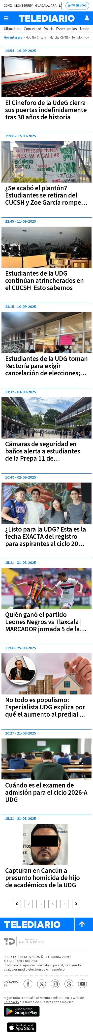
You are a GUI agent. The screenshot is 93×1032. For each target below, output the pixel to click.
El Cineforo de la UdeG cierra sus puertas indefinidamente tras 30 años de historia (46, 110)
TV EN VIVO (78, 5)
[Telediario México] (46, 18)
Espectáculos (66, 29)
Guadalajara (46, 5)
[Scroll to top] (81, 924)
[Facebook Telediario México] (28, 984)
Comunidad (32, 29)
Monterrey (23, 5)
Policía (49, 29)
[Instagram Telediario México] (55, 984)
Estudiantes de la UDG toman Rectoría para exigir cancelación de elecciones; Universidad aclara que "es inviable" (46, 373)
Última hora (12, 29)
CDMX (8, 5)
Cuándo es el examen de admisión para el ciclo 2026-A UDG (46, 793)
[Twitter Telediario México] (41, 984)
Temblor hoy (80, 37)
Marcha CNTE (59, 37)
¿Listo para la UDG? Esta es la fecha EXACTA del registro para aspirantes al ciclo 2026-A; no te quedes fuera (46, 540)
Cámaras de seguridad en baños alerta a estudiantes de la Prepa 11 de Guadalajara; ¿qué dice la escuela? (42, 458)
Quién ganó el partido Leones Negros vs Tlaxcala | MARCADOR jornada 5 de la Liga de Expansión (43, 625)
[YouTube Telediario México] (82, 984)
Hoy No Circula (36, 37)
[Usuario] (86, 17)
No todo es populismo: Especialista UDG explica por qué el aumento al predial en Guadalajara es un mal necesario (46, 714)
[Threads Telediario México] (68, 984)
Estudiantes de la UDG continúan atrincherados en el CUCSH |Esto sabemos (44, 281)
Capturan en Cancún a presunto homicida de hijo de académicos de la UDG (42, 878)
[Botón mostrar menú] (6, 18)
